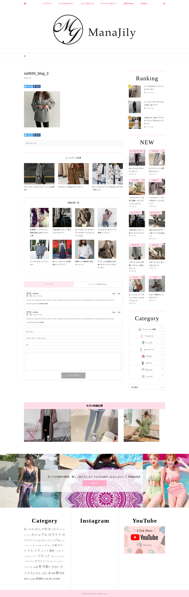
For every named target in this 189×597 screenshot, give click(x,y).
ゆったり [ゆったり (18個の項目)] (53, 528)
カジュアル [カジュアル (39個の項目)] (39, 534)
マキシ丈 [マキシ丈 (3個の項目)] (49, 561)
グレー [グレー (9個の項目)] (44, 540)
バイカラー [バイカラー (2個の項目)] (28, 556)
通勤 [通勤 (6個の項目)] (58, 579)
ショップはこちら (87, 3)
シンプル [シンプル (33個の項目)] (54, 540)
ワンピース (149, 336)
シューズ (149, 377)
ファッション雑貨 (149, 329)
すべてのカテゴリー (66, 3)
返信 (114, 293)
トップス (149, 343)
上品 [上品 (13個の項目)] (35, 566)
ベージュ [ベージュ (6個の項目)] (30, 561)
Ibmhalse (35, 293)
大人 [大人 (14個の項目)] (32, 573)
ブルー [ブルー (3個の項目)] (53, 556)
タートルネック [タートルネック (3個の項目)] (38, 545)
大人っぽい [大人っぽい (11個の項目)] (42, 573)
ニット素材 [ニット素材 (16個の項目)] (47, 550)
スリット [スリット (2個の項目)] (29, 545)
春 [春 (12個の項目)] (49, 573)
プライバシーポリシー (108, 3)
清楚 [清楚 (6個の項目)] (53, 573)
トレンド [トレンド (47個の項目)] (34, 550)
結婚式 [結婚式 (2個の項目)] (33, 579)
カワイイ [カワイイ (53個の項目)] (54, 534)
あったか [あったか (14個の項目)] (29, 529)
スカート (149, 363)
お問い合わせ (129, 3)
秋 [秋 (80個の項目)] (57, 573)
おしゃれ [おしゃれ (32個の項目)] (41, 528)
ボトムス (149, 370)
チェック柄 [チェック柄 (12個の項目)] (51, 545)
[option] (47, 425)
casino (42, 322)
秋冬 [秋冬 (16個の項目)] (62, 573)
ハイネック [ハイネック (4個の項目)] (59, 551)
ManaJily (94, 483)
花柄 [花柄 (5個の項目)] (47, 579)
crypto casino (44, 303)
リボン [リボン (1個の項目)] (55, 561)
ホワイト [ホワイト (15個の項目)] (40, 561)
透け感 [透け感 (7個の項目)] (52, 579)
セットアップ (149, 350)
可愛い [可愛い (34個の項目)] (46, 566)
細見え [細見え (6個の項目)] (27, 579)
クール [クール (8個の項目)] (37, 540)
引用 (119, 293)
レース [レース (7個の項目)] (29, 567)
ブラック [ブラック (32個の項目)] (43, 556)
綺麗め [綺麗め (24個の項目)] (40, 578)
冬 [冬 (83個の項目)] (40, 566)
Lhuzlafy (35, 312)
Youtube (143, 3)
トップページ (47, 3)
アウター (149, 356)
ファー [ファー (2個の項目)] (34, 556)
